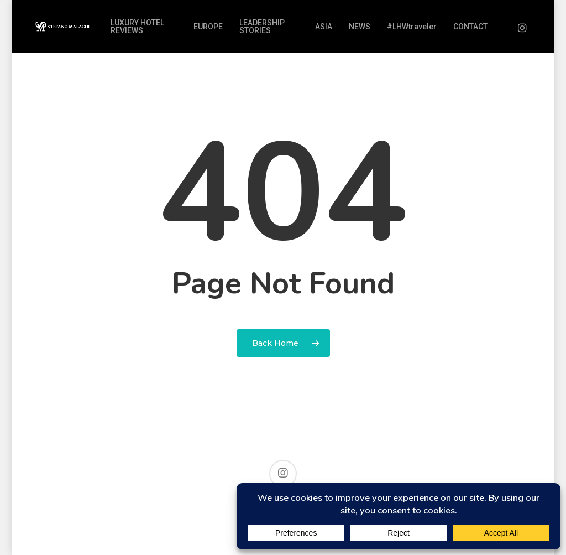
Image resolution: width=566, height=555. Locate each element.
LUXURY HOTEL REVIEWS (137, 26)
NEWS (359, 26)
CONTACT (470, 26)
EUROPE (208, 26)
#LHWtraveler (412, 26)
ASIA (323, 26)
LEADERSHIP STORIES (262, 26)
